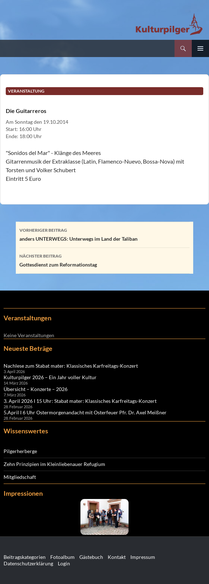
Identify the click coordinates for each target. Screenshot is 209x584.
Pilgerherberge (20, 451)
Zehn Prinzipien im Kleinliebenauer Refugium (54, 464)
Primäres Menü (200, 48)
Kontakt (117, 557)
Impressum (142, 557)
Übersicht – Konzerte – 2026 (36, 389)
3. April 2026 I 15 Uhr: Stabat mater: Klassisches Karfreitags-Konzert (80, 401)
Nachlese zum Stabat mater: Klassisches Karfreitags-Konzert (71, 366)
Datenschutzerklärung (28, 563)
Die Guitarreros (26, 110)
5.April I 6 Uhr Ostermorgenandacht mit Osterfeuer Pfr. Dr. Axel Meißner (85, 412)
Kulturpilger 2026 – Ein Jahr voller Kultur (50, 377)
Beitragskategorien (25, 557)
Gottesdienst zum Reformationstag (104, 260)
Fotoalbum (62, 557)
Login (64, 563)
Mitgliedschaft (20, 477)
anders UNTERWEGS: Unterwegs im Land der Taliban (104, 234)
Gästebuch (91, 557)
